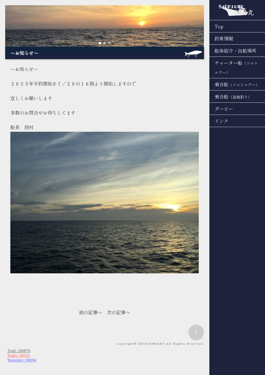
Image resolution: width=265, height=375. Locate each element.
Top (219, 26)
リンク (222, 120)
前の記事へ (90, 312)
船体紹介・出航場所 (235, 50)
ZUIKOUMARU (151, 343)
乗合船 (237, 84)
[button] (100, 43)
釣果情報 (224, 38)
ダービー (224, 108)
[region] (104, 26)
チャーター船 (236, 67)
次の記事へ (118, 312)
